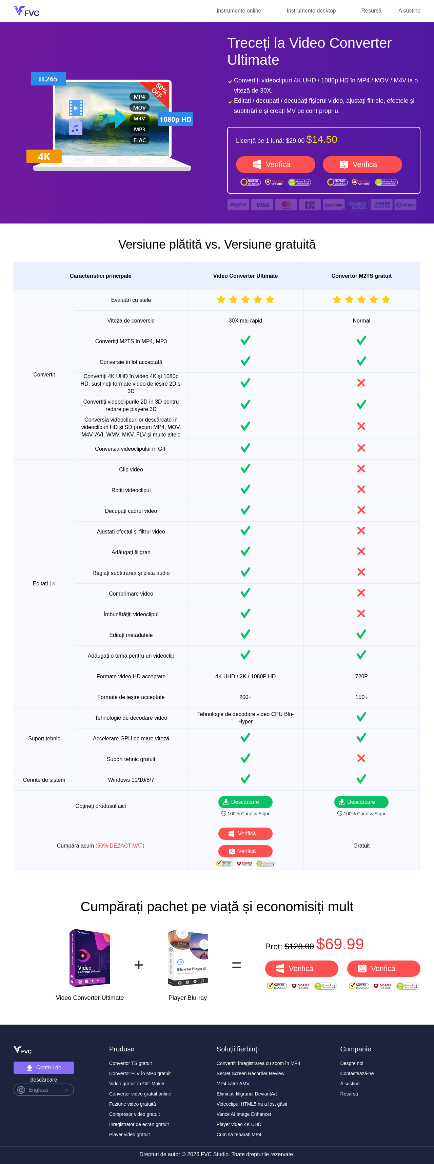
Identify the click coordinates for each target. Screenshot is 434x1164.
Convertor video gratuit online (140, 1094)
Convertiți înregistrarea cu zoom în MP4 (258, 1063)
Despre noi (351, 1063)
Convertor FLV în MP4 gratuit (140, 1073)
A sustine (409, 11)
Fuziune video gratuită (132, 1104)
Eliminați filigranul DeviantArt (247, 1094)
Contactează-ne (357, 1073)
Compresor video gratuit (134, 1114)
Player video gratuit (129, 1134)
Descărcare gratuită (245, 803)
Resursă (371, 11)
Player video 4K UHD (239, 1124)
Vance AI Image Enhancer (244, 1114)
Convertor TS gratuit (130, 1063)
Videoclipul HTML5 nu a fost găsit (252, 1104)
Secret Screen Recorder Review (250, 1073)
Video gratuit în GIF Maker (137, 1083)
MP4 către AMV (233, 1083)
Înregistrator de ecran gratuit (139, 1124)
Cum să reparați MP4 (239, 1134)
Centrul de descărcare (43, 1069)
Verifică (278, 164)
